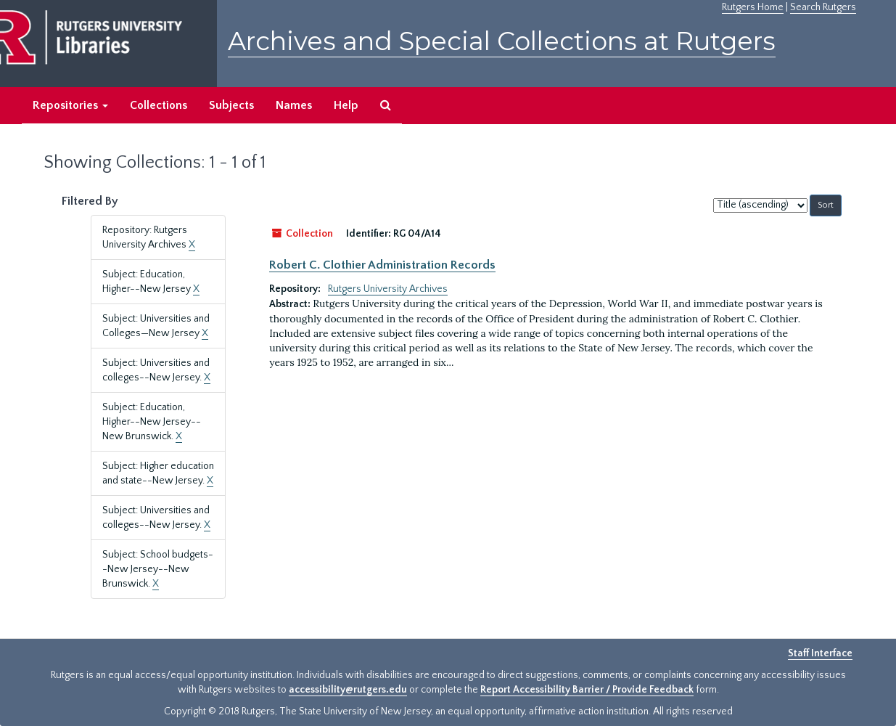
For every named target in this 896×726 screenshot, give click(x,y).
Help (346, 105)
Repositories (70, 105)
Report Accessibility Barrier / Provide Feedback (587, 690)
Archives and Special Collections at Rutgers (502, 41)
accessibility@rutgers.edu (348, 690)
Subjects (231, 105)
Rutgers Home (753, 7)
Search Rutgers (823, 7)
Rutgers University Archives (388, 289)
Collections (158, 105)
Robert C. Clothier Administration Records (382, 265)
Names (294, 105)
